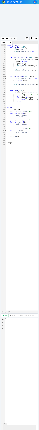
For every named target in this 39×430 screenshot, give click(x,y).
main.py (4, 42)
